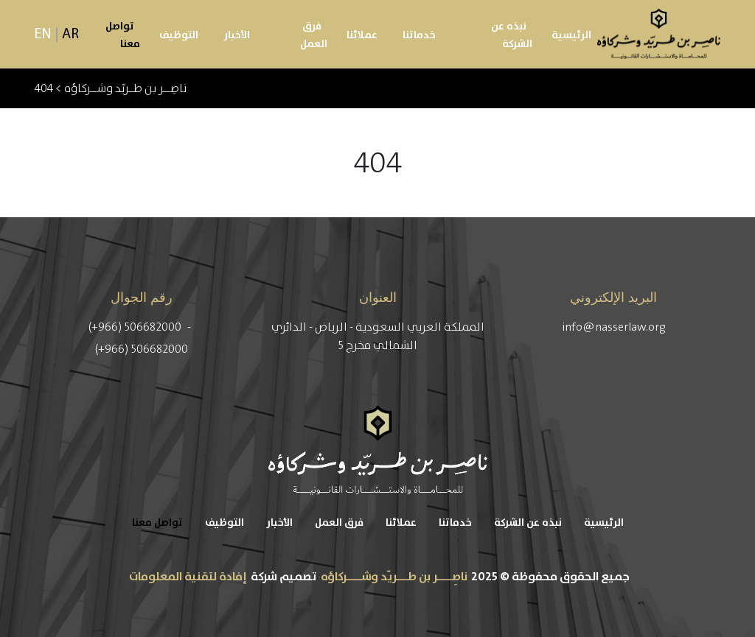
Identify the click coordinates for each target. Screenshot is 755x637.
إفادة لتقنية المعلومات (188, 576)
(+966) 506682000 (136, 326)
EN (43, 34)
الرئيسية (571, 35)
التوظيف (178, 35)
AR (70, 34)
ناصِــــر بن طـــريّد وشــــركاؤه (394, 576)
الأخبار (236, 35)
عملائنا (362, 35)
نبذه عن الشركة (511, 35)
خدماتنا (419, 35)
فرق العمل (313, 35)
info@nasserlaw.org (614, 326)
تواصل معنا (122, 35)
